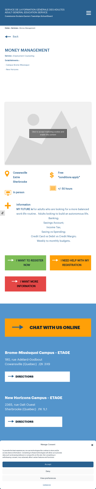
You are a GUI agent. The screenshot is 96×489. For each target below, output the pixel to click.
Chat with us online (55, 327)
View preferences (48, 478)
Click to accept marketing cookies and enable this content (48, 133)
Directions (25, 376)
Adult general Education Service (26, 12)
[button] (92, 444)
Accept (48, 464)
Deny (48, 471)
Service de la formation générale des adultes (34, 9)
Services (14, 28)
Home (7, 28)
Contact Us (47, 485)
